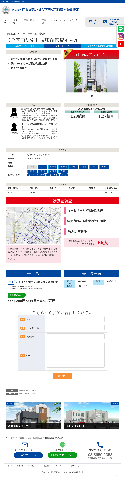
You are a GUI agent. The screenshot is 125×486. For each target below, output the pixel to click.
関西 (33, 398)
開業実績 (47, 471)
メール (93, 21)
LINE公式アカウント (62, 460)
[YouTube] (121, 44)
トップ (10, 471)
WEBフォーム (28, 460)
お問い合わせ (74, 471)
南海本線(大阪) (24, 395)
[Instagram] (121, 36)
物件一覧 (20, 471)
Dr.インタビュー (60, 471)
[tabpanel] (92, 72)
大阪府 (34, 395)
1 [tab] (92, 95)
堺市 (20, 398)
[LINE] (121, 29)
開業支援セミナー (34, 471)
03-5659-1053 (100, 459)
